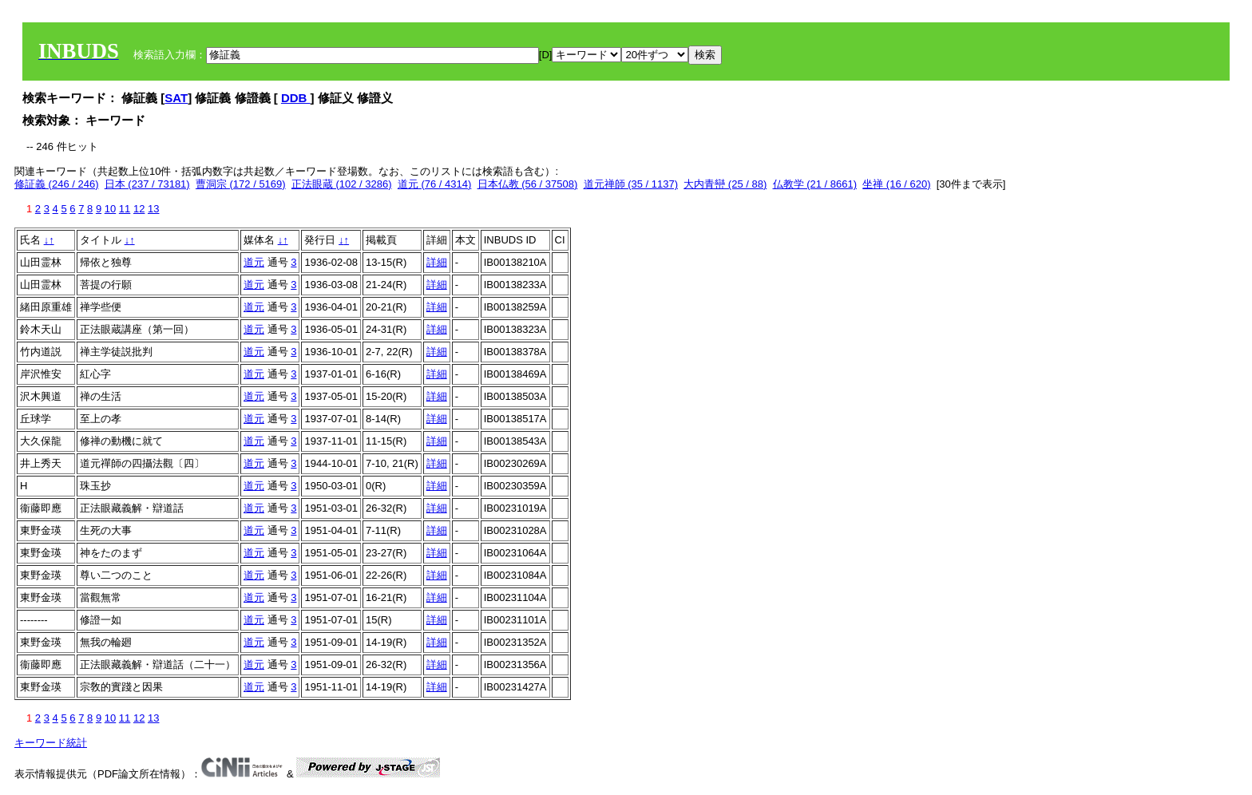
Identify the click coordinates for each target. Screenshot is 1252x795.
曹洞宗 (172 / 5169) (241, 184)
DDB (296, 98)
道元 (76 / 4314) (435, 184)
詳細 (436, 262)
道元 (254, 262)
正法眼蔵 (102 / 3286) (341, 184)
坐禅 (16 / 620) (896, 184)
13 (153, 209)
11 (124, 209)
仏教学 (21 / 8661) (815, 184)
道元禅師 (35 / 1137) (631, 184)
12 (139, 209)
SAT (176, 98)
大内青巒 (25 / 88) (725, 184)
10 (110, 209)
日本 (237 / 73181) (147, 184)
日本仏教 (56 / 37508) (527, 184)
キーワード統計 (50, 743)
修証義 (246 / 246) (56, 184)
